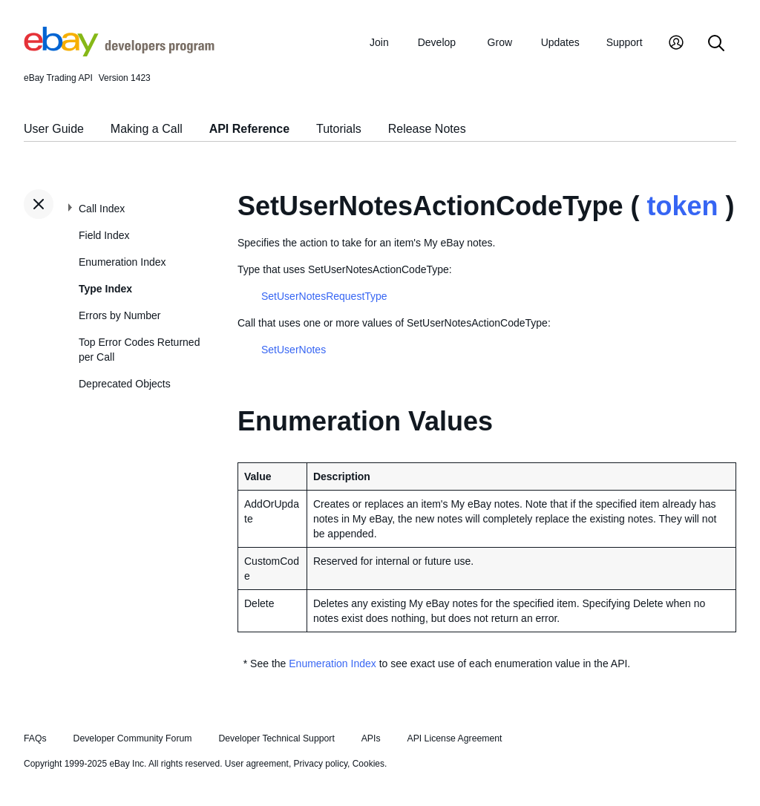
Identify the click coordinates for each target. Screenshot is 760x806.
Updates (560, 42)
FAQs (35, 738)
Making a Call (147, 128)
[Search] (716, 44)
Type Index (105, 289)
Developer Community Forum (132, 738)
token (682, 206)
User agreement (257, 764)
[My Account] (676, 44)
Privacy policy (320, 764)
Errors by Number (119, 315)
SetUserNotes (293, 350)
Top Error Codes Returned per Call (139, 349)
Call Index (102, 208)
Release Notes (427, 128)
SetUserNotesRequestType (324, 296)
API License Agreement (454, 738)
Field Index (104, 235)
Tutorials (338, 128)
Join (379, 42)
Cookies (368, 764)
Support (624, 42)
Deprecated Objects (125, 384)
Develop (437, 42)
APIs (371, 738)
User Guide (54, 128)
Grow (500, 42)
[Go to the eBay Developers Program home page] (119, 53)
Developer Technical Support (276, 738)
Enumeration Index (122, 262)
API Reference (249, 128)
